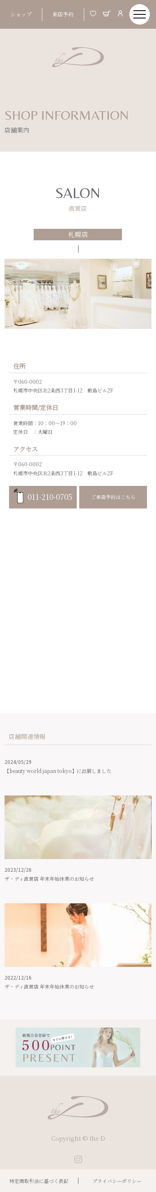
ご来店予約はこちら (113, 496)
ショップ (21, 14)
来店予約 (62, 14)
